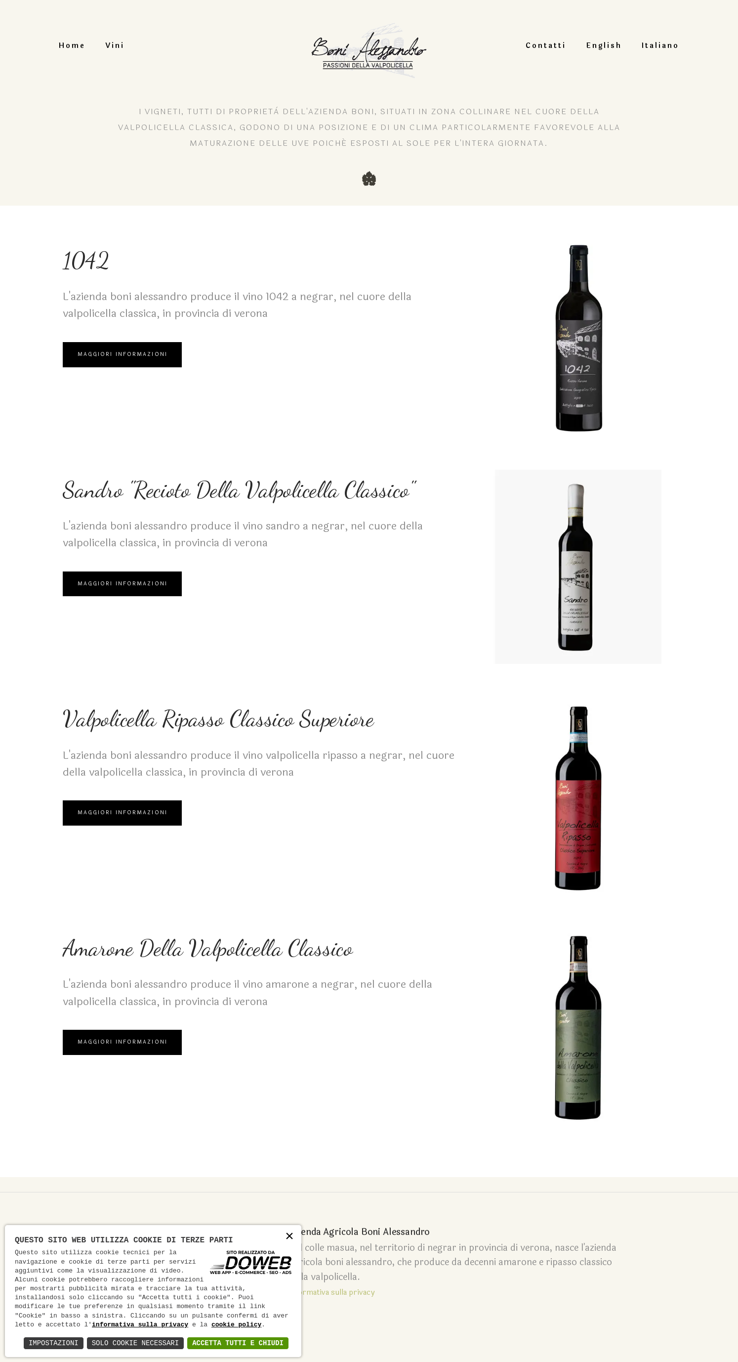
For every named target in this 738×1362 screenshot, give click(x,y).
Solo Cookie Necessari (135, 1343)
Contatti (532, 46)
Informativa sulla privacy (316, 1277)
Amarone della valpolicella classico (254, 952)
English (590, 46)
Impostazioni (54, 1343)
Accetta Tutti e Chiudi (238, 1343)
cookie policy (236, 1324)
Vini (128, 46)
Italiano (646, 46)
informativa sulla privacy (140, 1324)
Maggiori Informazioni (124, 365)
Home (86, 46)
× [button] (289, 1237)
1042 (93, 264)
